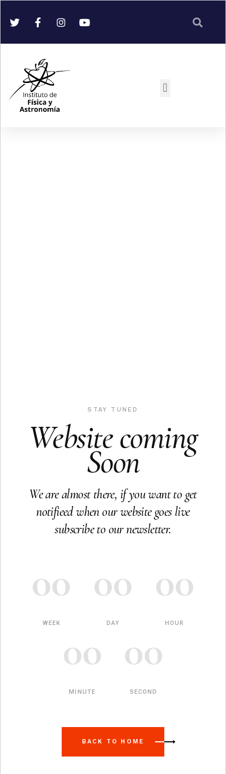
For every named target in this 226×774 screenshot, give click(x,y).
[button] (165, 88)
